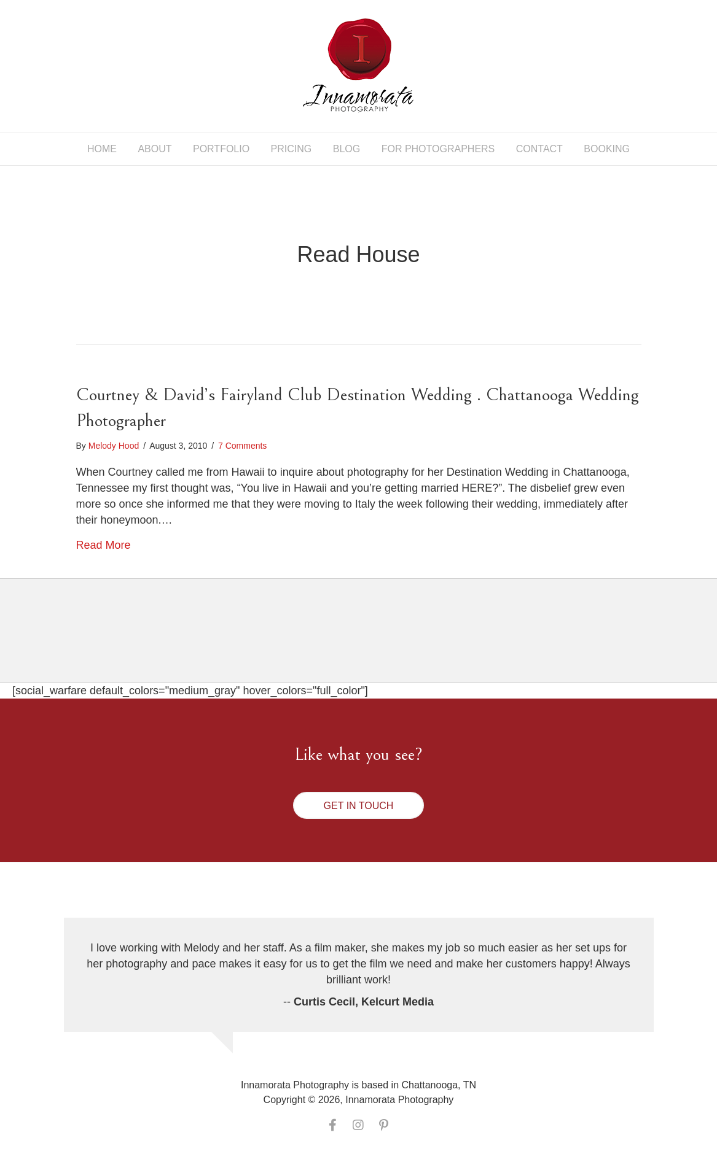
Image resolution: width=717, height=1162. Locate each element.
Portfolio (221, 149)
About (154, 149)
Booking (607, 149)
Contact (539, 149)
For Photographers (438, 149)
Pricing (291, 149)
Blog (346, 149)
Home (102, 149)
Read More (103, 545)
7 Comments (242, 446)
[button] (359, 805)
